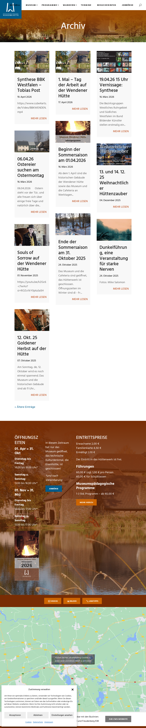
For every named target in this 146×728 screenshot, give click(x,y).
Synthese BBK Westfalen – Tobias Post (31, 85)
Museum (31, 5)
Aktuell (15, 5)
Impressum (48, 722)
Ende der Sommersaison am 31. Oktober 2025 (72, 250)
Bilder (73, 601)
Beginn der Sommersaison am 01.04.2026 (72, 155)
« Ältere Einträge (25, 407)
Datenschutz (38, 722)
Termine (86, 5)
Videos (54, 601)
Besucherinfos (106, 5)
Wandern (69, 5)
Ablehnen (37, 715)
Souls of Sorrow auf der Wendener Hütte (31, 261)
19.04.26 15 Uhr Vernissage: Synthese (114, 85)
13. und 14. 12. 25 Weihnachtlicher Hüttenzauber (114, 183)
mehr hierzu (86, 502)
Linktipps (93, 601)
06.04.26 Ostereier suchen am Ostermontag (30, 167)
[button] (72, 689)
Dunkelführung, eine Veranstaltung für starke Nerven (114, 258)
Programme (49, 5)
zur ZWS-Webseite (118, 719)
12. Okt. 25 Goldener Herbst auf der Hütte (31, 346)
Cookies (28, 722)
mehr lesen (38, 118)
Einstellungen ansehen (62, 715)
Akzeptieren (15, 715)
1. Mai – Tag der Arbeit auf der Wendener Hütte (72, 88)
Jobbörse (128, 5)
